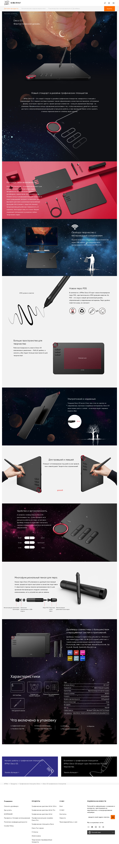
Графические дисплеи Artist (42, 814)
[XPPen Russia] (103, 827)
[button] (105, 3)
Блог (61, 806)
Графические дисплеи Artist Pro (43, 810)
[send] (113, 817)
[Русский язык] (101, 832)
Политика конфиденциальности (15, 822)
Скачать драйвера (11, 806)
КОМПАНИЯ (8, 814)
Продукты (14, 784)
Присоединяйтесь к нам (68, 822)
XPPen (6, 784)
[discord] (92, 827)
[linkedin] (99, 827)
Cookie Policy (9, 826)
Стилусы (35, 832)
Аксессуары (36, 836)
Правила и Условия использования (17, 818)
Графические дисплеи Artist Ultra (44, 806)
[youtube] (88, 827)
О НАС (62, 810)
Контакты (63, 814)
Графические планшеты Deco (30, 784)
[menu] (112, 3)
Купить (109, 9)
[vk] (96, 827)
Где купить (8, 810)
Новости (63, 818)
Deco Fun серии (38, 828)
